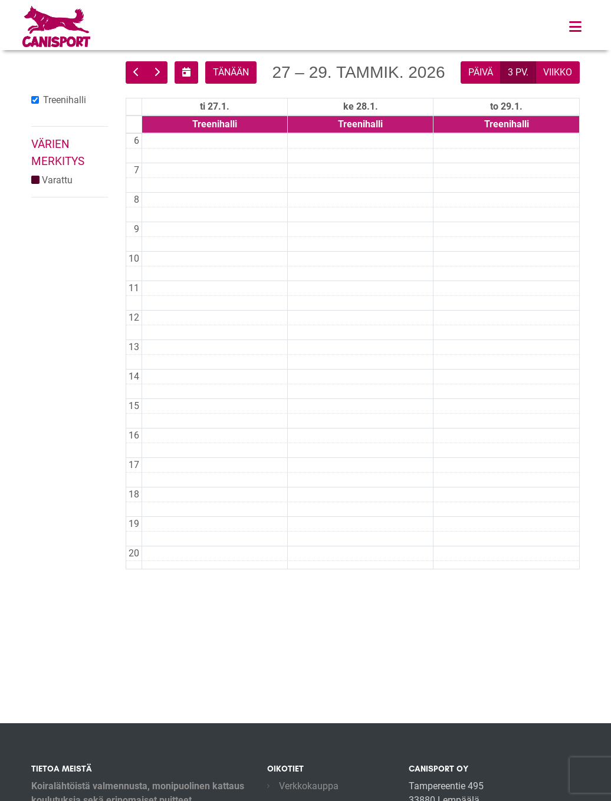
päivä (480, 72)
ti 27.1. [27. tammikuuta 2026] (214, 106)
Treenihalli (64, 100)
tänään (231, 72)
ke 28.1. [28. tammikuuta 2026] (360, 106)
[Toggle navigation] (575, 27)
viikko (557, 72)
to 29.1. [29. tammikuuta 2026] (506, 106)
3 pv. (518, 72)
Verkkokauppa (309, 786)
